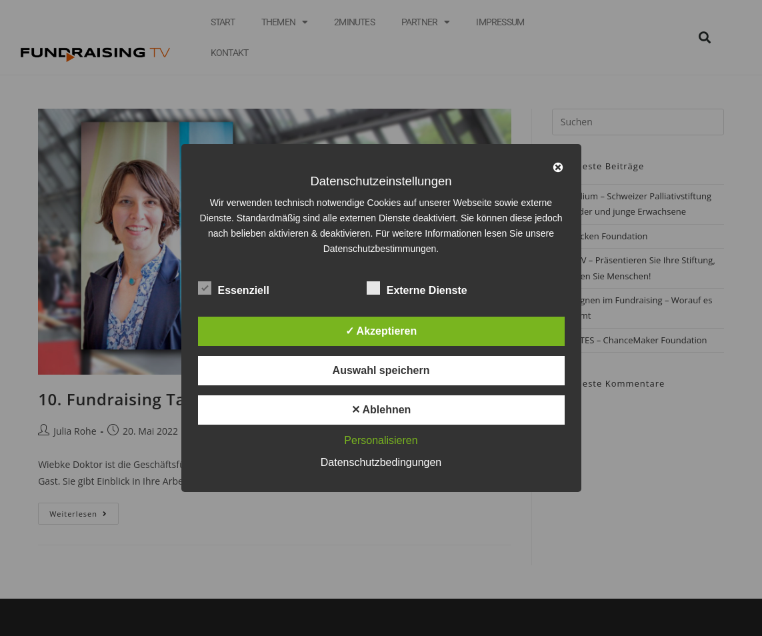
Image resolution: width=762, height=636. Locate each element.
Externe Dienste (417, 288)
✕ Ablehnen (381, 409)
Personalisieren (380, 440)
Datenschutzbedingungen (381, 462)
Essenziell (233, 288)
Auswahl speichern (381, 370)
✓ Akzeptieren (381, 331)
